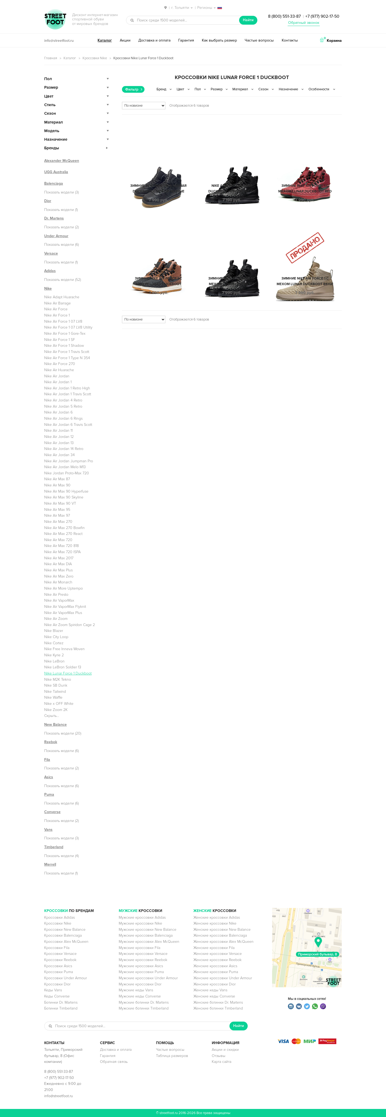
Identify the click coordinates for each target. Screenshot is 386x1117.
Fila (47, 759)
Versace (51, 253)
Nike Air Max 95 (57, 509)
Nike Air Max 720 (58, 540)
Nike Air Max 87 (57, 479)
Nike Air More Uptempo (63, 588)
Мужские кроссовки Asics (141, 966)
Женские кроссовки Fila (214, 947)
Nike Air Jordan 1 (58, 382)
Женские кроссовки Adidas (216, 917)
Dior (47, 201)
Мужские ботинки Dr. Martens (144, 1002)
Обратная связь (114, 1061)
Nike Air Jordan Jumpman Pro (68, 461)
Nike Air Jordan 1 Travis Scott (67, 394)
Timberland (53, 847)
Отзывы (218, 1055)
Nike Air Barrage (57, 303)
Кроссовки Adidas (59, 917)
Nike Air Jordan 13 (59, 443)
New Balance (55, 724)
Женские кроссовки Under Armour (222, 978)
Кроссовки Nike (95, 58)
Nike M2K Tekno (57, 679)
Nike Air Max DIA (58, 564)
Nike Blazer (53, 630)
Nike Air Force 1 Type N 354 (67, 358)
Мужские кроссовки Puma (141, 972)
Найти (248, 20)
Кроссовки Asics (58, 966)
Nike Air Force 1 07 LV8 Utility (68, 327)
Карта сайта (221, 1061)
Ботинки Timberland (60, 1008)
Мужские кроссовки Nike (140, 923)
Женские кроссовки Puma (215, 972)
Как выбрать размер (219, 40)
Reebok (50, 742)
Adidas (50, 271)
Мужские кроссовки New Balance (147, 929)
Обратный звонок (303, 22)
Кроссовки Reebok (60, 960)
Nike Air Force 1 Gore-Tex (65, 333)
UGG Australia (56, 172)
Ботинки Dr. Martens (60, 1002)
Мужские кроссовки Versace (143, 953)
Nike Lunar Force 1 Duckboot (68, 673)
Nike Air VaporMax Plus (63, 612)
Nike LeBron (54, 661)
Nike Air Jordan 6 (58, 412)
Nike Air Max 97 (57, 515)
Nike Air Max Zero (58, 576)
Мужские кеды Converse (140, 996)
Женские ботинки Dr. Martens (218, 1002)
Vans (48, 829)
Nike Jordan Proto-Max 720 (66, 473)
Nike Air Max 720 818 (61, 545)
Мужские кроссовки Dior (140, 984)
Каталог (105, 40)
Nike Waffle (53, 697)
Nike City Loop (56, 637)
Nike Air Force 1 (57, 315)
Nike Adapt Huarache (61, 297)
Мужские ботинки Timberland (144, 1008)
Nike (48, 288)
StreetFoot (55, 20)
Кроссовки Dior (57, 984)
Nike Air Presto (56, 594)
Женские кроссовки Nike (214, 923)
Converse (52, 812)
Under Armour (56, 236)
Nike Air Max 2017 (58, 558)
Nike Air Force (56, 309)
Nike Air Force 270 (59, 364)
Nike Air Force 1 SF (59, 339)
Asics (48, 777)
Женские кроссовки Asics (215, 966)
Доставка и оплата (154, 40)
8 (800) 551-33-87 (284, 16)
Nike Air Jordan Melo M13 (65, 467)
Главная (50, 58)
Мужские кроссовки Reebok (143, 960)
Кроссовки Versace (60, 953)
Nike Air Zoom (56, 618)
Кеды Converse (57, 996)
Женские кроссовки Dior (214, 984)
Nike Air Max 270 (58, 521)
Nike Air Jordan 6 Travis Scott (68, 424)
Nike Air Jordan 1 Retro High (67, 388)
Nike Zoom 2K (56, 710)
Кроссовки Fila (56, 947)
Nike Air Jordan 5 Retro (63, 406)
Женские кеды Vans (210, 990)
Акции (125, 40)
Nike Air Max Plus (58, 570)
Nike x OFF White (58, 703)
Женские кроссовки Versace (217, 953)
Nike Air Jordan (56, 376)
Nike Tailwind (55, 691)
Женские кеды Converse (214, 996)
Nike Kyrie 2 (54, 655)
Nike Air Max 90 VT (60, 503)
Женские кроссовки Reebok (217, 960)
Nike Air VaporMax (59, 600)
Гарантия (186, 40)
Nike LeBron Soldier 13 (62, 667)
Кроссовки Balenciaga (63, 935)
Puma (49, 794)
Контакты (290, 40)
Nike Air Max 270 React (63, 533)
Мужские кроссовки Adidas (142, 917)
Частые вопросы (259, 40)
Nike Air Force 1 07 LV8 (63, 321)
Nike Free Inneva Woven (64, 649)
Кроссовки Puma (58, 972)
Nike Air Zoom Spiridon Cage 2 (69, 625)
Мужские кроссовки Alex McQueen (149, 941)
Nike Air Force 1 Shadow (64, 345)
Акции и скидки (225, 1049)
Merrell (50, 864)
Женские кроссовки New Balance (222, 929)
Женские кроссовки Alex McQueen (223, 941)
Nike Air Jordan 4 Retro (63, 400)
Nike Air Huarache (59, 370)
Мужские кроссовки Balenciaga (146, 935)
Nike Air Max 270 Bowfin (64, 528)
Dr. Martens (54, 218)
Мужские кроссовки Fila (139, 947)
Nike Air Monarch (58, 582)
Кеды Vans (53, 990)
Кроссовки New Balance (65, 929)
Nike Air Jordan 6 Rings (63, 418)
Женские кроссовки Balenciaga (220, 935)
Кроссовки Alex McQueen (66, 941)
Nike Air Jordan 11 (58, 430)
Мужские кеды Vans (136, 990)
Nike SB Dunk (55, 685)
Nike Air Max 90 (57, 485)
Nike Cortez (54, 643)
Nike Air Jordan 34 (59, 455)
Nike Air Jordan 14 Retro (63, 448)
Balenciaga (53, 183)
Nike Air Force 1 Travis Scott (66, 351)
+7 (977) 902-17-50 (322, 16)
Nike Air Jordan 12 (59, 436)
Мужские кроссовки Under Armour (148, 978)
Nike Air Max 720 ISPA (62, 552)
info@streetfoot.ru (59, 40)
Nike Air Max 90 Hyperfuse (66, 491)
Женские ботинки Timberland (218, 1008)
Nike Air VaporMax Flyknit (65, 606)
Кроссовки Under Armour (65, 978)
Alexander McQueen (61, 160)
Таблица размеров (172, 1055)
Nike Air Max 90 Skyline (63, 497)
